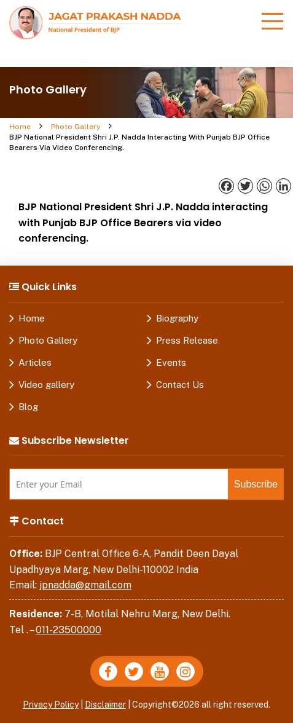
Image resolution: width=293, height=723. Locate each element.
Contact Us (180, 384)
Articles (35, 362)
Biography (177, 318)
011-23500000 (68, 630)
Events (171, 362)
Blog (28, 406)
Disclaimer (105, 704)
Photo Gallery (75, 126)
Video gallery (46, 384)
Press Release (187, 340)
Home (20, 126)
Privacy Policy (51, 704)
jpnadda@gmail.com (85, 585)
